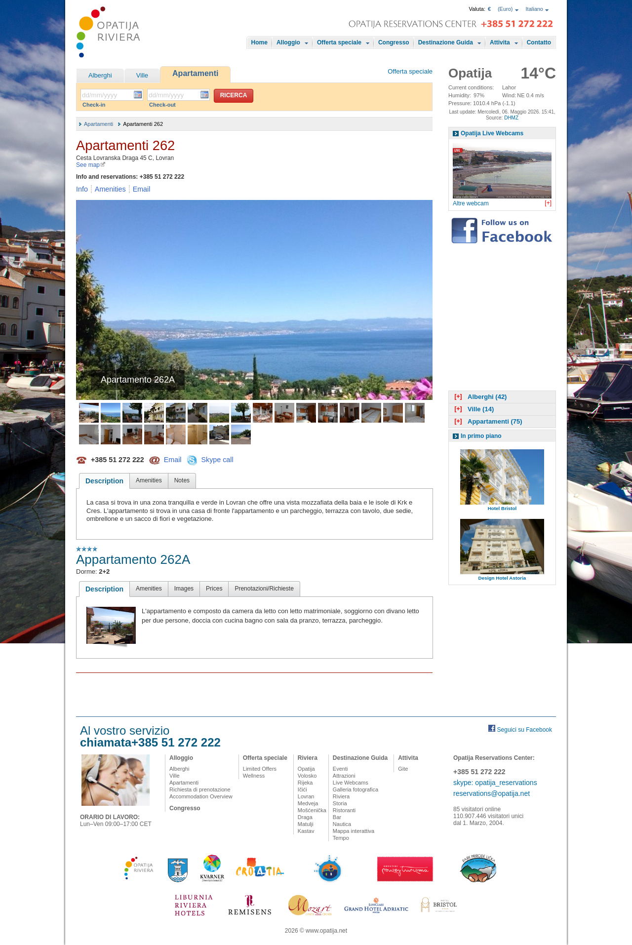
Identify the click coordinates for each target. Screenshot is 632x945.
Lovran (306, 796)
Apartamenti (195, 73)
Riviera (307, 757)
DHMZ (511, 117)
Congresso (393, 42)
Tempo (341, 838)
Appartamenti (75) (487, 421)
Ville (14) (473, 409)
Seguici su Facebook (524, 729)
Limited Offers (259, 769)
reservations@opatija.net (491, 793)
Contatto (539, 42)
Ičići (302, 789)
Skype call (217, 459)
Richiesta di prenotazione (200, 789)
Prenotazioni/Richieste (264, 588)
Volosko (307, 776)
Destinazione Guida (445, 42)
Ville (142, 75)
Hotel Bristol (502, 508)
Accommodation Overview (201, 796)
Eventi (340, 769)
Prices (214, 588)
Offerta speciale (339, 42)
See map (91, 164)
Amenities (110, 189)
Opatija (306, 769)
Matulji (306, 824)
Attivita (500, 42)
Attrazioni (344, 776)
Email (142, 189)
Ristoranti (344, 810)
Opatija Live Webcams (492, 133)
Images (184, 588)
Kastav (306, 831)
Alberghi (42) (479, 396)
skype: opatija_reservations (495, 783)
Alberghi (100, 75)
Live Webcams (350, 783)
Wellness (254, 776)
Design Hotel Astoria (502, 578)
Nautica (342, 824)
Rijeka (305, 783)
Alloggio (288, 42)
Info (82, 189)
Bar (337, 817)
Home (259, 42)
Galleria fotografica (355, 789)
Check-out (162, 105)
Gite (403, 769)
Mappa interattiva (353, 831)
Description (104, 481)
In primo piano (481, 436)
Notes (182, 480)
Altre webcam (471, 203)
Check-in (93, 105)
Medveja (308, 803)
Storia (340, 803)
